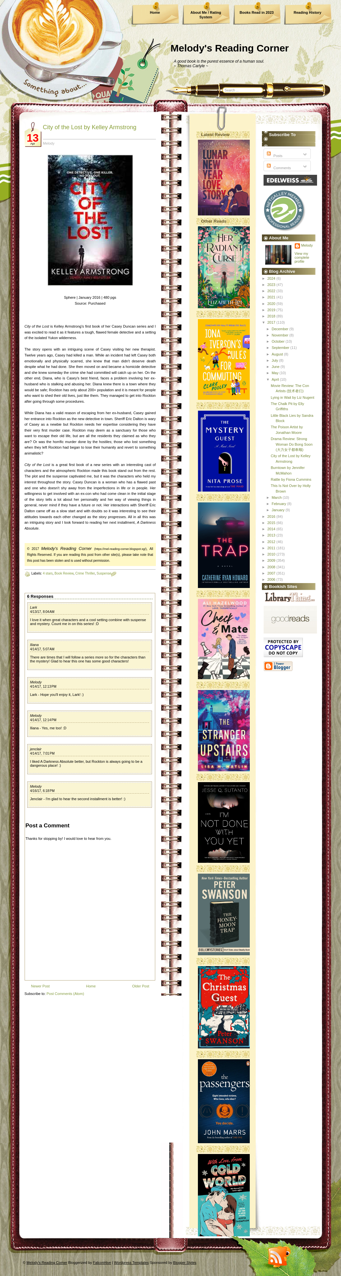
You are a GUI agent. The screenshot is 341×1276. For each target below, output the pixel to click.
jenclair (36, 749)
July (275, 360)
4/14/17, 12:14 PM (43, 720)
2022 (272, 291)
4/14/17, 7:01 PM (42, 753)
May (276, 373)
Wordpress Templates (131, 1263)
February (279, 504)
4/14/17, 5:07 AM (42, 649)
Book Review (64, 573)
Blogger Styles (184, 1263)
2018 (272, 316)
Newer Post (40, 986)
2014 (272, 529)
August (278, 354)
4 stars (48, 573)
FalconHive (102, 1263)
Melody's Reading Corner (230, 48)
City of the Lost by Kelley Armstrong (90, 127)
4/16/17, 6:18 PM (42, 791)
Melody (36, 682)
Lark (33, 607)
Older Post (140, 986)
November (280, 335)
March (277, 497)
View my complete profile (302, 257)
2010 (272, 554)
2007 (272, 573)
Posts (274, 156)
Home (155, 12)
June (276, 367)
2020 (272, 304)
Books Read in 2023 (257, 12)
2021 (272, 297)
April (276, 379)
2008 (272, 567)
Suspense (103, 573)
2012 (272, 542)
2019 (272, 310)
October (279, 341)
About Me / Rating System (205, 14)
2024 (272, 278)
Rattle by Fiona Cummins (291, 479)
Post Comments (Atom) (65, 994)
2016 (272, 516)
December (280, 329)
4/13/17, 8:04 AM (42, 612)
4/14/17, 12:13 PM (43, 686)
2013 (272, 535)
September (281, 348)
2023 (272, 285)
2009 (272, 560)
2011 (272, 548)
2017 (272, 322)
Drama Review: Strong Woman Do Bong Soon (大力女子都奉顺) (291, 444)
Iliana (34, 645)
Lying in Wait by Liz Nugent (292, 397)
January (279, 510)
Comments (278, 168)
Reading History (307, 12)
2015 (272, 523)
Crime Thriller (85, 573)
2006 (272, 579)
